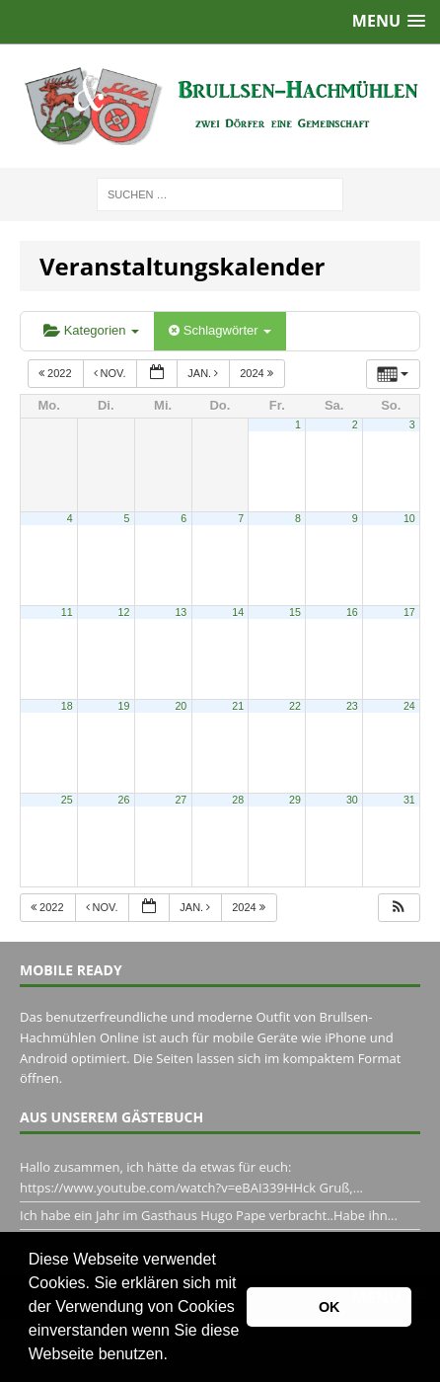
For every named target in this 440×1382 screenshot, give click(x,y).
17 (409, 612)
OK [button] (329, 1307)
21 (238, 706)
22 (295, 706)
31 (409, 800)
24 (409, 706)
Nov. (111, 373)
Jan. (204, 373)
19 (124, 706)
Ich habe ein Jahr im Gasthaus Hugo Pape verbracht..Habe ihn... (209, 1215)
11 (67, 612)
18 (67, 706)
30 (352, 800)
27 (180, 800)
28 (238, 800)
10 (409, 518)
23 (352, 706)
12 (124, 612)
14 (238, 612)
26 (124, 800)
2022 (56, 373)
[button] (175, 1356)
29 (295, 800)
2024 (258, 373)
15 (295, 612)
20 (180, 706)
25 (67, 800)
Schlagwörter (220, 330)
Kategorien (91, 330)
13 (180, 612)
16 (352, 612)
